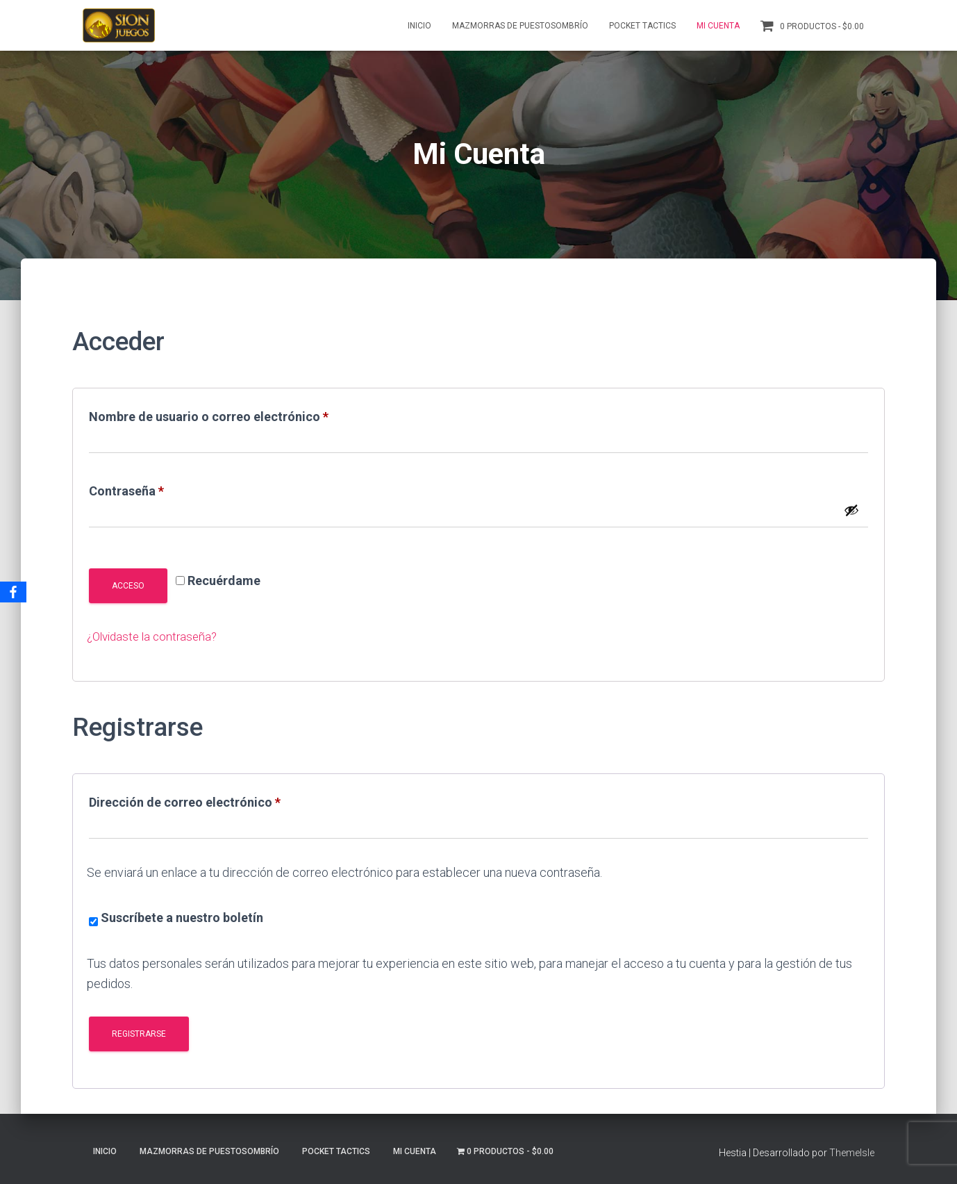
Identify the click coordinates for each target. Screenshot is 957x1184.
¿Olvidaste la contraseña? (156, 636)
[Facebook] (13, 592)
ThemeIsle (851, 1152)
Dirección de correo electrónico (217, 799)
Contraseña (159, 488)
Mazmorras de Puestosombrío (520, 26)
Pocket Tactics (642, 26)
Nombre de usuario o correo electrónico (241, 414)
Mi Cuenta (718, 26)
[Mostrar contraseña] (851, 510)
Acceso (128, 586)
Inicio (419, 26)
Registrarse (139, 1034)
